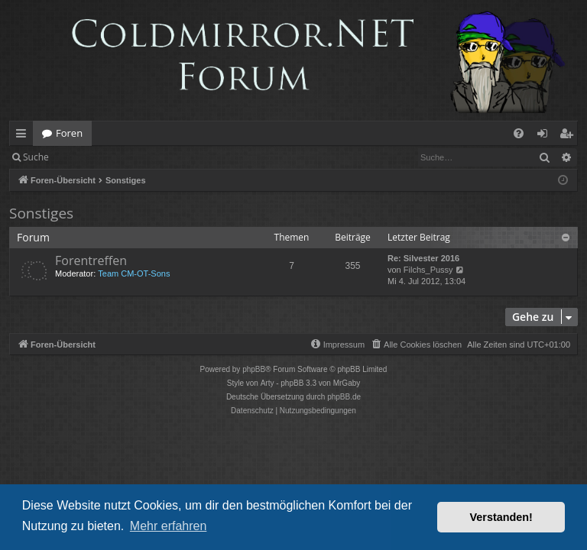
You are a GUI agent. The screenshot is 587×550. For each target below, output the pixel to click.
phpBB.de (344, 397)
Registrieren (162, 156)
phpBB (253, 369)
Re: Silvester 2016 (423, 258)
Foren (69, 133)
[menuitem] (518, 133)
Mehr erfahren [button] (168, 525)
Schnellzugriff (24, 136)
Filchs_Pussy (428, 269)
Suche (36, 156)
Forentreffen (91, 260)
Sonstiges (41, 213)
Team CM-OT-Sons (134, 273)
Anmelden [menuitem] (546, 136)
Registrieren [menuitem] (569, 136)
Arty (267, 383)
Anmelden (93, 156)
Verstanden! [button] (501, 517)
